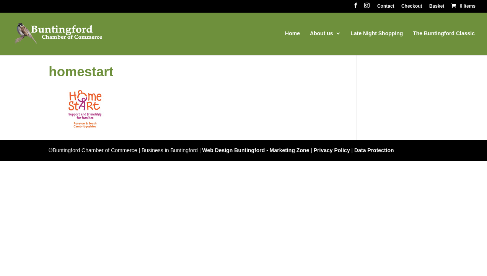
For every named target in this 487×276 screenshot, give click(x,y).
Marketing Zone (289, 150)
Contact (385, 6)
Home (292, 33)
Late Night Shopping (376, 33)
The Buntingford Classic (444, 33)
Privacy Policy (332, 150)
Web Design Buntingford (233, 150)
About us (321, 33)
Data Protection (374, 150)
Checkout (411, 6)
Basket (436, 6)
